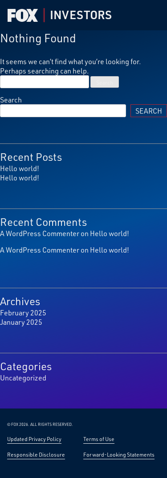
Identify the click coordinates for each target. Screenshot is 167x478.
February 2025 (23, 312)
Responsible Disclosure (36, 454)
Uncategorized (23, 377)
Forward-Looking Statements (119, 454)
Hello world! (19, 168)
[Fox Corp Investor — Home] (22, 15)
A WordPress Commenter (39, 233)
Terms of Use (98, 438)
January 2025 (21, 322)
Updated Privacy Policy (34, 438)
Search (11, 99)
